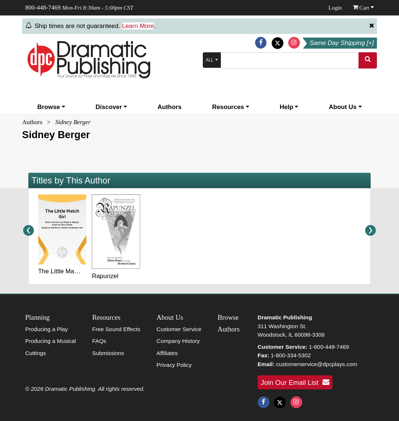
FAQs (99, 341)
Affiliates (167, 353)
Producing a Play (46, 329)
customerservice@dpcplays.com (316, 364)
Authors (169, 107)
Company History (178, 341)
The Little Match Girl (66, 271)
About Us (345, 107)
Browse (51, 107)
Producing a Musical (50, 341)
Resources (230, 107)
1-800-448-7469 (329, 347)
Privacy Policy (173, 365)
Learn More (138, 25)
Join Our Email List (295, 382)
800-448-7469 (43, 7)
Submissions (108, 353)
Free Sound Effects (116, 329)
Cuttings (35, 353)
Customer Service (178, 329)
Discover (111, 107)
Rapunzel (105, 276)
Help (289, 107)
